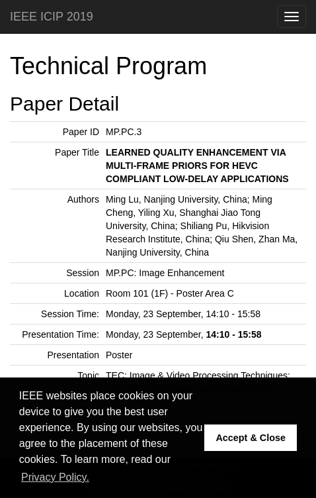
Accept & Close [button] (251, 437)
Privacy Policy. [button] (55, 477)
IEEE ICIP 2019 (51, 16)
